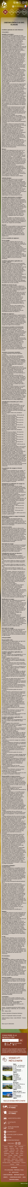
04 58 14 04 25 (15, 1172)
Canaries (6, 1148)
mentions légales (19, 1174)
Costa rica (12, 1148)
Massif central (10, 1160)
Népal (17, 1153)
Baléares (11, 1146)
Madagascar (6, 1153)
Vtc (15, 1045)
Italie (21, 1150)
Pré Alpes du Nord (6, 1162)
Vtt (7, 1043)
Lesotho (21, 1151)
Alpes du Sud (14, 1159)
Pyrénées (12, 1164)
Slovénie (21, 1155)
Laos (17, 1151)
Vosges (17, 1164)
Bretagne (21, 1159)
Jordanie (5, 1151)
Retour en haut (24, 1183)
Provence (24, 1162)
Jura (5, 1160)
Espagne (6, 1150)
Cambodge (20, 1146)
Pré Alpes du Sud (16, 1162)
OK (21, 1040)
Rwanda (15, 1155)
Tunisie (13, 1157)
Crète (17, 1148)
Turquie (19, 1157)
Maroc (12, 1153)
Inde (17, 1150)
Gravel (8, 1045)
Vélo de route (15, 1043)
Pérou (5, 1155)
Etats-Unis (12, 1150)
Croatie (21, 1148)
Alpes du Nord (7, 1159)
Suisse (9, 1157)
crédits (5, 1177)
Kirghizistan (11, 1151)
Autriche (5, 1146)
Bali (16, 1146)
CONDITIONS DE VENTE (15, 1177)
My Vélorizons (17, 6)
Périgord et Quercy (19, 1160)
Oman (21, 1153)
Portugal (10, 1155)
